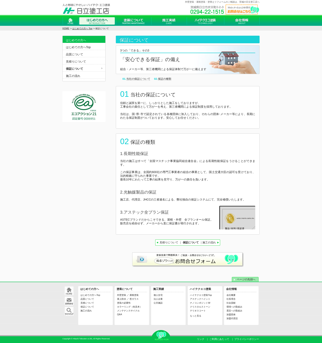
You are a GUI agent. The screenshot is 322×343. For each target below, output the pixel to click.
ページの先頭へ (246, 279)
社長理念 (231, 299)
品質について (74, 54)
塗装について (133, 21)
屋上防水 (121, 299)
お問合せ (69, 301)
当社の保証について (138, 78)
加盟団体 (231, 314)
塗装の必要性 (124, 303)
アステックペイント (200, 299)
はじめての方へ (97, 21)
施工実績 (169, 21)
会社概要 (231, 295)
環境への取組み (234, 306)
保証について (74, 68)
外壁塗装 (121, 295)
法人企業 (158, 299)
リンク (200, 339)
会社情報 (242, 21)
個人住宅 (158, 295)
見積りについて (169, 242)
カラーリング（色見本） (129, 306)
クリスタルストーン (200, 306)
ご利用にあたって (219, 339)
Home (70, 21)
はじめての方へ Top (82, 28)
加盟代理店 (232, 318)
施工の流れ (209, 242)
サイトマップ (69, 311)
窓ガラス (134, 299)
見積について (87, 303)
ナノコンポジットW (200, 303)
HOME (65, 28)
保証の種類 (164, 78)
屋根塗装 (134, 295)
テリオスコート (198, 310)
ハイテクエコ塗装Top (201, 295)
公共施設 (158, 303)
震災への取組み (234, 310)
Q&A (119, 314)
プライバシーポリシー (246, 339)
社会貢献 (231, 303)
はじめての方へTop (78, 47)
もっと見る (195, 316)
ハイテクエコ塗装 (205, 21)
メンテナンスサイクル (128, 310)
